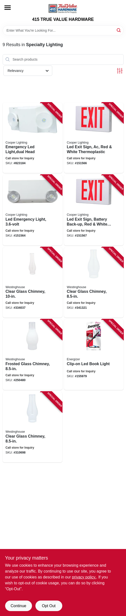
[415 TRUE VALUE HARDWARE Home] (63, 8)
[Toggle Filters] (120, 71)
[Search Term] (63, 30)
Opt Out (48, 606)
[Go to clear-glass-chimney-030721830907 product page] (94, 282)
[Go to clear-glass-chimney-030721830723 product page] (32, 282)
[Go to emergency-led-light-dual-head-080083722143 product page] (32, 138)
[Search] (119, 30)
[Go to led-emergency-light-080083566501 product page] (32, 210)
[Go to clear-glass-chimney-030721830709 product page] (32, 427)
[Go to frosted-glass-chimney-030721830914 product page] (32, 354)
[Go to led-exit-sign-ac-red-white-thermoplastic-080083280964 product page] (94, 138)
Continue (18, 606)
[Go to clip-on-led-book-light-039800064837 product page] (94, 354)
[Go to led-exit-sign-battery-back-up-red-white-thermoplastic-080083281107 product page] (94, 210)
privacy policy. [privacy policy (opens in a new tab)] (84, 577)
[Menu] (7, 7)
